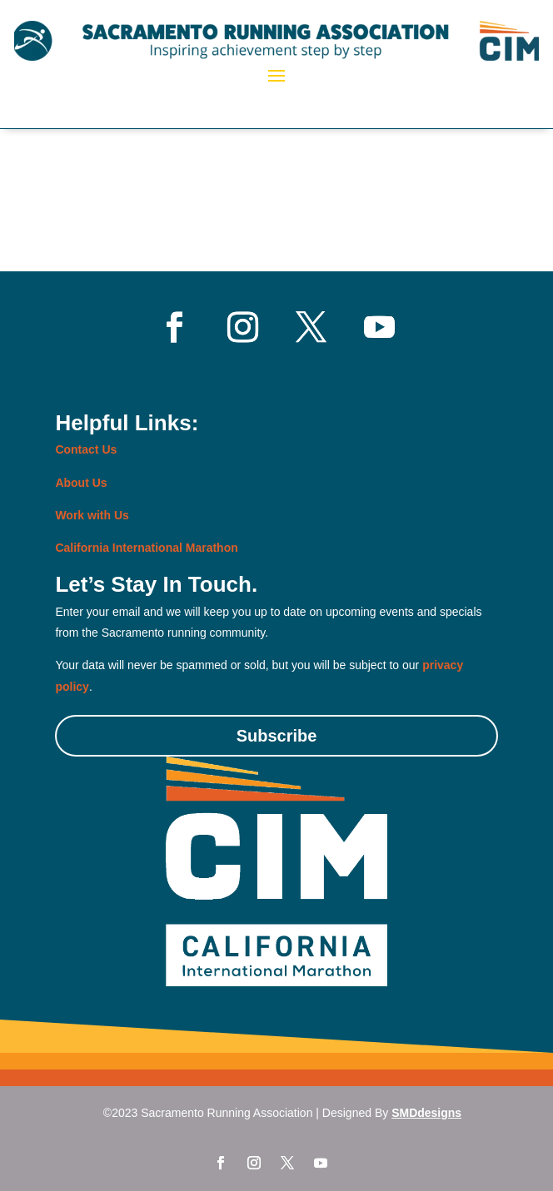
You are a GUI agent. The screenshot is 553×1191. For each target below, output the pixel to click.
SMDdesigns (426, 1112)
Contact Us (86, 449)
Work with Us (91, 515)
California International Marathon (146, 547)
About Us (81, 482)
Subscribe (277, 736)
